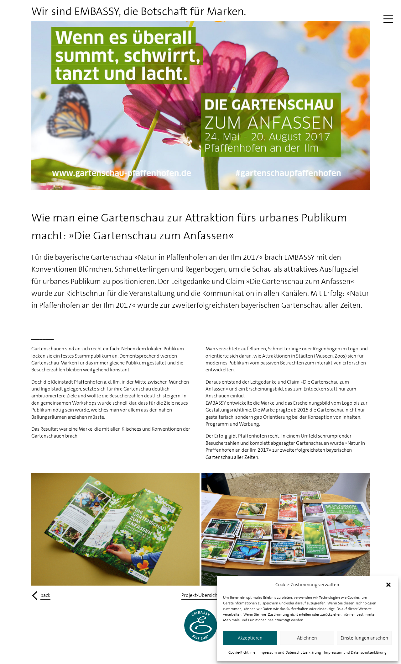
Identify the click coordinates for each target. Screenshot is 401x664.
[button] (388, 585)
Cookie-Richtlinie (241, 652)
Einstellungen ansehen (364, 638)
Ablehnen (307, 638)
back (45, 595)
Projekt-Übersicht (200, 595)
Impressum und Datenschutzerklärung (289, 652)
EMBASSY (96, 11)
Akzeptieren (250, 638)
